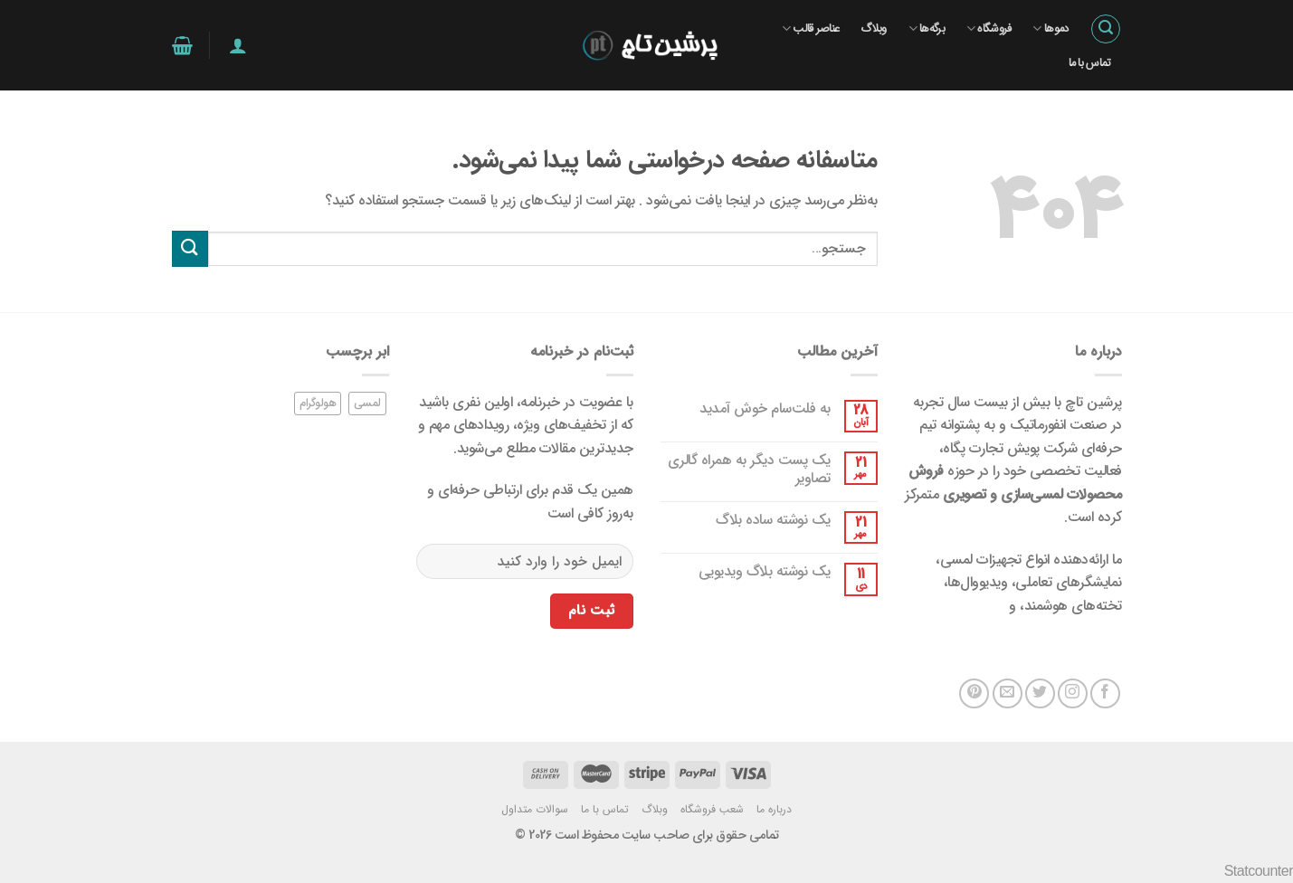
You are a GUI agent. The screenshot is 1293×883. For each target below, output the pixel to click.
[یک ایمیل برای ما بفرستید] (1007, 693)
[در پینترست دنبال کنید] (974, 693)
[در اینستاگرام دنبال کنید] (1073, 693)
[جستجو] (1105, 28)
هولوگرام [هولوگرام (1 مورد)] (317, 403)
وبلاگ (873, 29)
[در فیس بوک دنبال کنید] (1105, 693)
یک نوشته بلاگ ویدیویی (765, 571)
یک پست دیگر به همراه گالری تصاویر (749, 468)
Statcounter (1258, 870)
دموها (1050, 29)
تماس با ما (1090, 63)
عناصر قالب (811, 29)
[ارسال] (190, 248)
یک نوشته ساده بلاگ (773, 519)
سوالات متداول (534, 809)
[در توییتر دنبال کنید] (1040, 693)
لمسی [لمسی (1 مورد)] (367, 403)
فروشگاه (989, 29)
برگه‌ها (926, 29)
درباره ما (774, 809)
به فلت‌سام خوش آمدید (765, 408)
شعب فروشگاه (712, 809)
